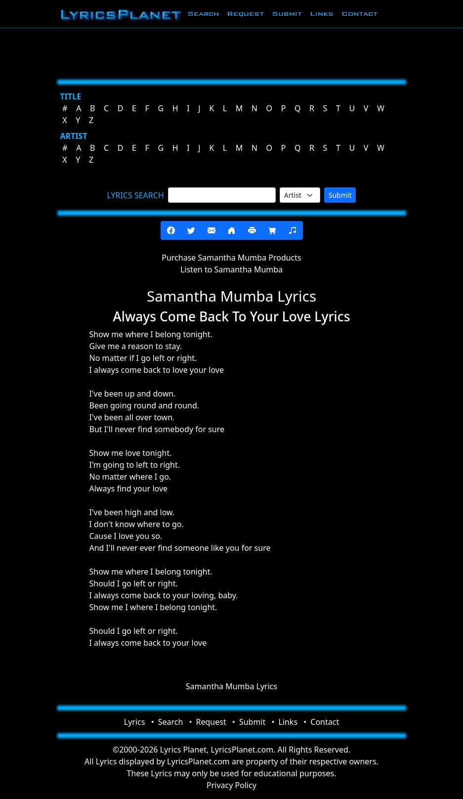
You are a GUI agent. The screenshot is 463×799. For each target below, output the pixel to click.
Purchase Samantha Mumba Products (231, 257)
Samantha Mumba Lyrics (231, 686)
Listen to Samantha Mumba (231, 269)
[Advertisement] (232, 52)
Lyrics (134, 721)
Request (245, 13)
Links (322, 13)
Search (203, 13)
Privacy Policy (231, 785)
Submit (287, 13)
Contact (359, 13)
